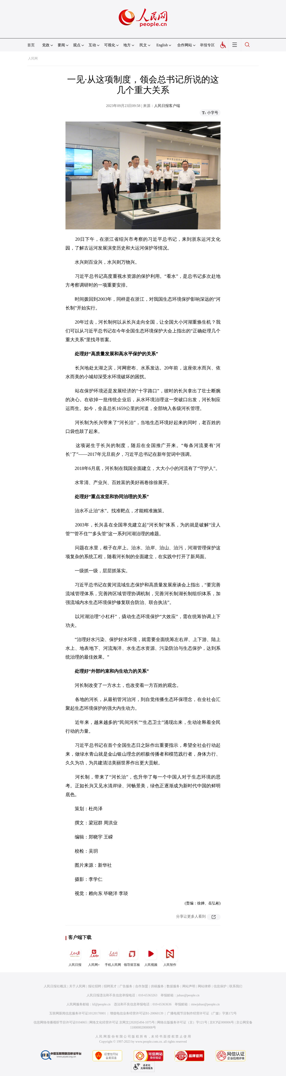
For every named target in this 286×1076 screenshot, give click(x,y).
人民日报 (75, 956)
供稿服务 (157, 986)
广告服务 (125, 986)
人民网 (33, 58)
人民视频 (151, 956)
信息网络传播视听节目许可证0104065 (60, 1022)
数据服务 (173, 986)
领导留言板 (132, 956)
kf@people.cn (101, 1004)
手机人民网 (113, 956)
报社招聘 (94, 986)
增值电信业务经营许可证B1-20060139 (136, 1013)
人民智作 (170, 956)
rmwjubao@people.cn (205, 1004)
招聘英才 (110, 986)
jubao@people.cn (188, 995)
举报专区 (207, 45)
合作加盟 (141, 986)
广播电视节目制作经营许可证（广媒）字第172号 (202, 1013)
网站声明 (188, 986)
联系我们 (235, 986)
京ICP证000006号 (222, 1022)
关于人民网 (77, 986)
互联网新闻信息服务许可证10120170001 (77, 1013)
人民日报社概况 (55, 986)
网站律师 (204, 986)
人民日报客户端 (167, 106)
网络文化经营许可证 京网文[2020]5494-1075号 (122, 1022)
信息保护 (220, 986)
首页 (31, 45)
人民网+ (94, 956)
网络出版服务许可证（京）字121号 (182, 1022)
